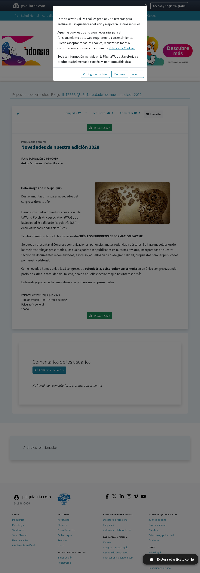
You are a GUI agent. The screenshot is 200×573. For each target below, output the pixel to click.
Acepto (136, 74)
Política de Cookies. (122, 48)
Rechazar (120, 74)
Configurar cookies (95, 74)
